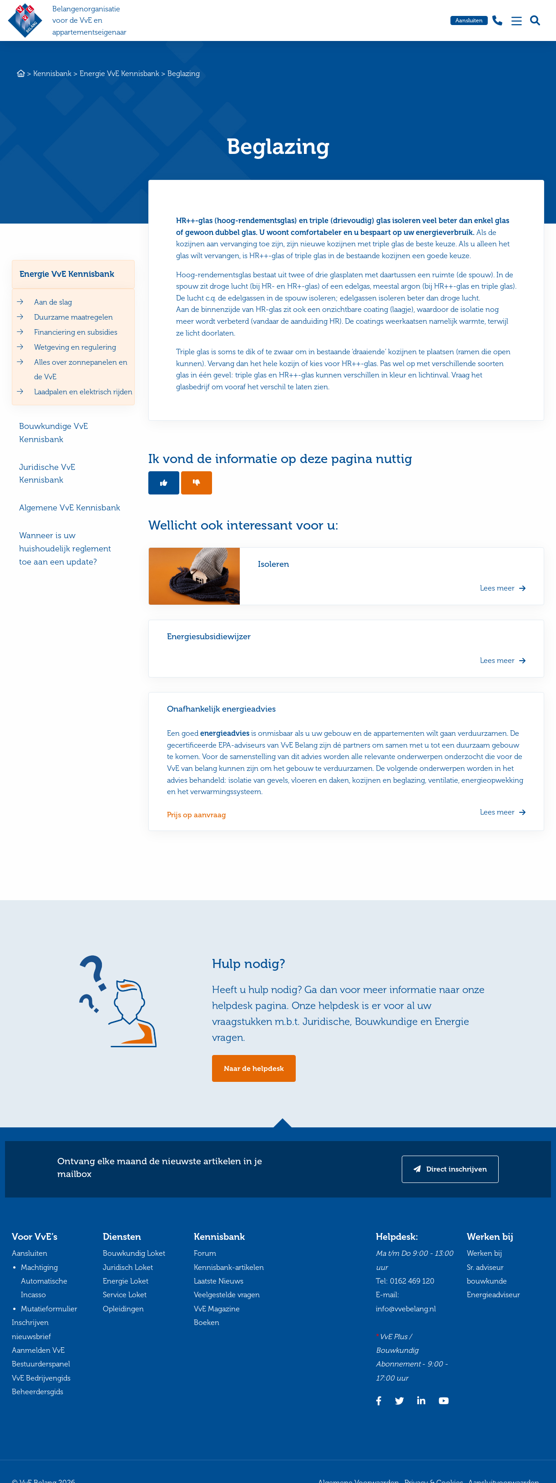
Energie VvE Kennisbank (67, 274)
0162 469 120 (412, 1282)
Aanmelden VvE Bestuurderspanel (41, 1358)
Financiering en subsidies (75, 332)
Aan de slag (53, 302)
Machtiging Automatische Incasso (44, 1282)
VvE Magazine (217, 1309)
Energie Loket (125, 1282)
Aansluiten (469, 20)
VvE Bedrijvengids (41, 1378)
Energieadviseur (493, 1295)
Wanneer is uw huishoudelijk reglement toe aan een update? (65, 548)
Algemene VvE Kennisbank (69, 508)
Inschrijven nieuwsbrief (31, 1330)
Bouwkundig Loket (134, 1254)
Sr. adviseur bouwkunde (487, 1275)
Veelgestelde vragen (227, 1295)
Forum (205, 1254)
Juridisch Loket (128, 1268)
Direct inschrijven (455, 1170)
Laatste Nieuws (218, 1282)
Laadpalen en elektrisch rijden (83, 391)
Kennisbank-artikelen (229, 1268)
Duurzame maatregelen (73, 317)
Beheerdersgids (37, 1392)
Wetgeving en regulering (75, 347)
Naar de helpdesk (254, 1069)
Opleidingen (123, 1309)
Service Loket (125, 1295)
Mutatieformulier (49, 1309)
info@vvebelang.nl (406, 1309)
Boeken (206, 1323)
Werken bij (484, 1254)
